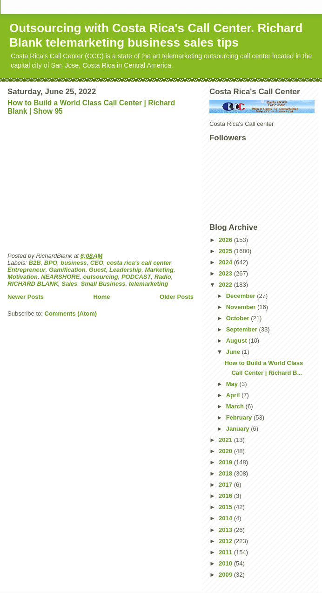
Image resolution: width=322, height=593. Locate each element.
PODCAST (136, 276)
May (233, 383)
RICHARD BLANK (32, 283)
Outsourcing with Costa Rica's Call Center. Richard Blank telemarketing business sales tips (155, 35)
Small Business (103, 283)
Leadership (125, 269)
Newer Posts (25, 296)
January (238, 428)
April (234, 395)
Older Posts (177, 296)
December (241, 295)
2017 (226, 484)
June (234, 351)
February (240, 417)
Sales (69, 283)
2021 (226, 439)
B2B (35, 262)
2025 (226, 251)
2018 (226, 473)
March (236, 406)
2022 (226, 284)
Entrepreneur (26, 269)
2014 (226, 518)
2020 (226, 451)
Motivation (22, 276)
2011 (226, 552)
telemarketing (148, 283)
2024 (226, 262)
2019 (226, 462)
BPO (50, 262)
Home (101, 296)
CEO (96, 262)
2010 (226, 563)
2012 (226, 541)
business (73, 262)
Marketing (159, 269)
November (241, 306)
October (238, 318)
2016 (226, 495)
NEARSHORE (60, 276)
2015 (226, 506)
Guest (97, 269)
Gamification (67, 269)
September (242, 329)
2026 (226, 239)
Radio (162, 276)
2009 (226, 574)
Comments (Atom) (71, 313)
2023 (226, 273)
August (237, 340)
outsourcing (100, 276)
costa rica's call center (139, 262)
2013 (226, 529)
